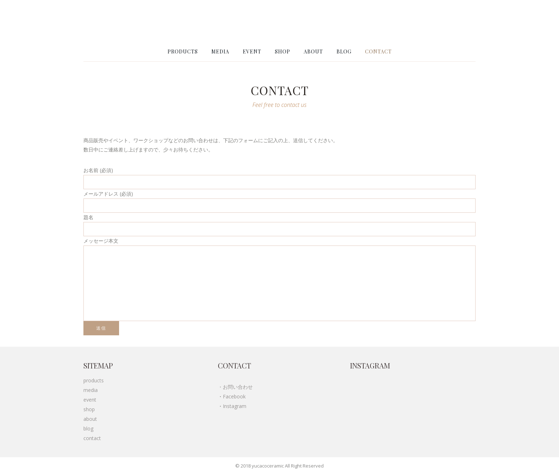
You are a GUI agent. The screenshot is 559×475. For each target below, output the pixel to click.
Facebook (234, 396)
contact (92, 438)
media (90, 390)
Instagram (234, 406)
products (93, 380)
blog (88, 428)
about (90, 418)
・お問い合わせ (235, 386)
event (89, 399)
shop (89, 409)
